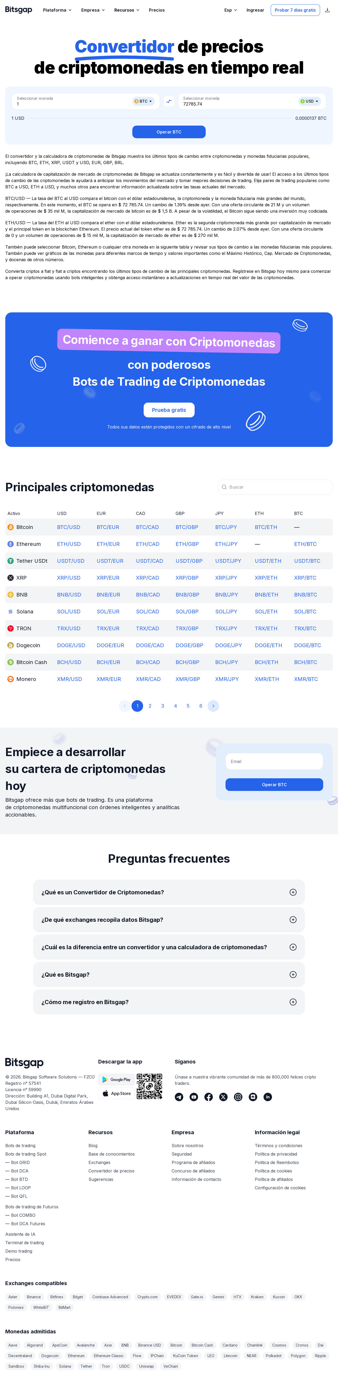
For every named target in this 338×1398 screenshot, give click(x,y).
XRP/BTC (305, 578)
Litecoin (230, 1355)
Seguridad (182, 1154)
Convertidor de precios (111, 1170)
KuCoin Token (185, 1355)
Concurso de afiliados (193, 1170)
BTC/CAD (147, 527)
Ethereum (76, 1355)
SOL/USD (69, 611)
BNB (125, 1345)
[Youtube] (194, 1097)
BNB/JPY (226, 594)
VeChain (170, 1366)
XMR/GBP (188, 679)
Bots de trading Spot (25, 1154)
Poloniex (16, 1307)
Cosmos (279, 1345)
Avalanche (86, 1345)
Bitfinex (56, 1297)
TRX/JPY (226, 628)
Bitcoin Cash (202, 1345)
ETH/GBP (187, 544)
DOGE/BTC (307, 645)
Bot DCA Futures (28, 1223)
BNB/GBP (187, 594)
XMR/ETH (267, 679)
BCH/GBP (187, 662)
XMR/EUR (109, 679)
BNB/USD (69, 594)
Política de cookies (273, 1170)
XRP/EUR (108, 578)
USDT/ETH (268, 561)
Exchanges (99, 1162)
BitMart (65, 1307)
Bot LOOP (21, 1187)
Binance (34, 1297)
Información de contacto (196, 1179)
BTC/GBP (187, 527)
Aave (12, 1345)
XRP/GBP (187, 578)
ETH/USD (69, 544)
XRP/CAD (147, 578)
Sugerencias (100, 1179)
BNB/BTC (305, 594)
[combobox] (275, 487)
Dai (320, 1345)
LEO (211, 1355)
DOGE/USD (71, 645)
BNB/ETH (266, 594)
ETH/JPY (226, 544)
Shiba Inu (42, 1366)
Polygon (298, 1355)
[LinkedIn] (268, 1097)
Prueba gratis (169, 410)
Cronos (302, 1345)
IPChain (157, 1355)
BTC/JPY (226, 527)
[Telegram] (179, 1097)
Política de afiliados (274, 1179)
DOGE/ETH (268, 645)
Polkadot (273, 1355)
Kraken (257, 1297)
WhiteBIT (41, 1307)
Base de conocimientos (111, 1154)
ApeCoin (59, 1345)
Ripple (320, 1355)
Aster (12, 1297)
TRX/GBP (187, 628)
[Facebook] (208, 1097)
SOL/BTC (305, 611)
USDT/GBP (189, 561)
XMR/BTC (306, 679)
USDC (124, 1366)
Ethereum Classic (109, 1355)
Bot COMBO (23, 1215)
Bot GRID (20, 1162)
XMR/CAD (148, 679)
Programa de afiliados (193, 1162)
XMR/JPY (227, 679)
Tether (86, 1366)
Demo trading (18, 1251)
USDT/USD (70, 561)
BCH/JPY (226, 662)
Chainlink (255, 1345)
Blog (92, 1145)
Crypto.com (148, 1297)
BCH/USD (69, 662)
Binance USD (149, 1345)
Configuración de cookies (280, 1187)
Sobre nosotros (187, 1145)
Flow (137, 1355)
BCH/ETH (266, 662)
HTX (238, 1297)
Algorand (35, 1345)
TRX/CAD (147, 628)
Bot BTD (19, 1179)
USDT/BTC (307, 561)
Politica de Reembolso (277, 1162)
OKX (298, 1297)
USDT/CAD (149, 561)
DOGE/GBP (189, 645)
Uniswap (146, 1366)
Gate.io (197, 1297)
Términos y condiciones (278, 1145)
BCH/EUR (108, 662)
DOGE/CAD (150, 645)
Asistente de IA (20, 1234)
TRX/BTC (305, 628)
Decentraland (20, 1355)
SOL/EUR (108, 611)
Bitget (78, 1297)
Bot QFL (19, 1196)
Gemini (218, 1297)
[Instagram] (238, 1097)
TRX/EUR (108, 628)
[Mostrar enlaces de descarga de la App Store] (327, 10)
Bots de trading (20, 1145)
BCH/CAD (148, 662)
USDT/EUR (110, 561)
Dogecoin (50, 1355)
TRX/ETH (266, 628)
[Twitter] (223, 1097)
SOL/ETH (266, 611)
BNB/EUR (108, 594)
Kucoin (279, 1297)
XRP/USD (69, 578)
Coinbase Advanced (110, 1297)
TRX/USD (69, 628)
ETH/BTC (305, 544)
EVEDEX (174, 1297)
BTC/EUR (108, 527)
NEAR (251, 1355)
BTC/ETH (266, 527)
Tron (106, 1366)
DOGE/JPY (228, 645)
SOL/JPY (226, 611)
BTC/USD (68, 527)
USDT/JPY (228, 561)
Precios (12, 1259)
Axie (108, 1345)
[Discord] (253, 1097)
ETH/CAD (147, 544)
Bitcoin (176, 1345)
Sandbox (16, 1366)
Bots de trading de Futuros (31, 1206)
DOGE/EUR (110, 645)
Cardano (230, 1345)
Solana (65, 1366)
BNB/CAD (148, 594)
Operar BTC (169, 132)
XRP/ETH (266, 578)
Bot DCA (20, 1170)
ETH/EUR (108, 544)
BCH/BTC (305, 662)
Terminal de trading (24, 1242)
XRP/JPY (226, 578)
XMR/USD (69, 679)
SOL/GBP (187, 611)
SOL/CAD (147, 611)
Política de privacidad (276, 1154)
